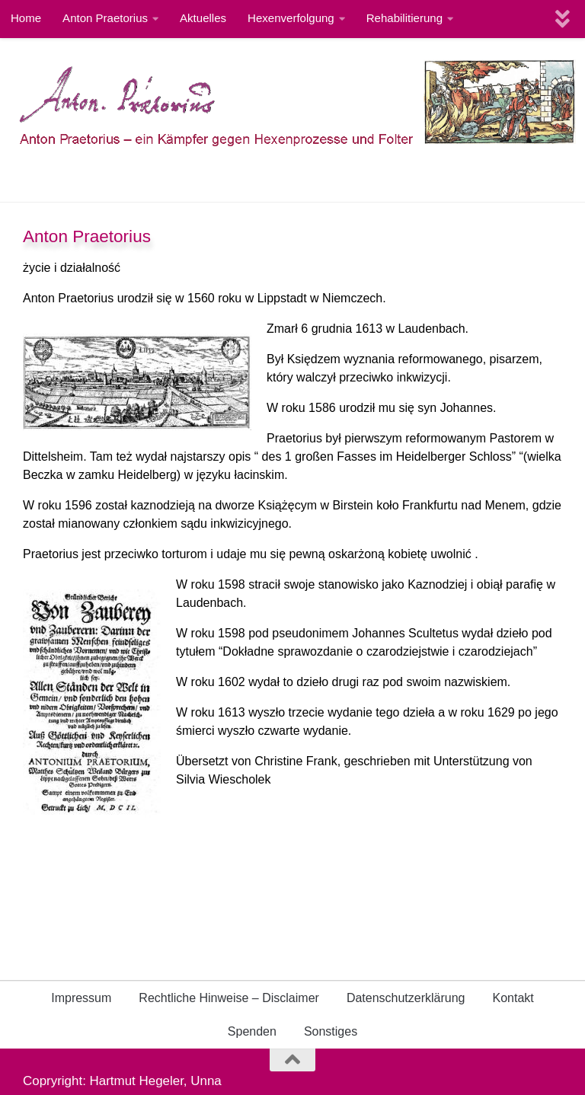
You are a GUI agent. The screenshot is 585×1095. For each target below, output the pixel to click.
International (71, 179)
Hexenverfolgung (291, 17)
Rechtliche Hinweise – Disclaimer (229, 997)
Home (26, 17)
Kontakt (513, 997)
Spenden (252, 1031)
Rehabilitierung (404, 17)
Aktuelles (203, 17)
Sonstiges (330, 1031)
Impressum (81, 997)
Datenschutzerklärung (406, 997)
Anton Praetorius (105, 17)
